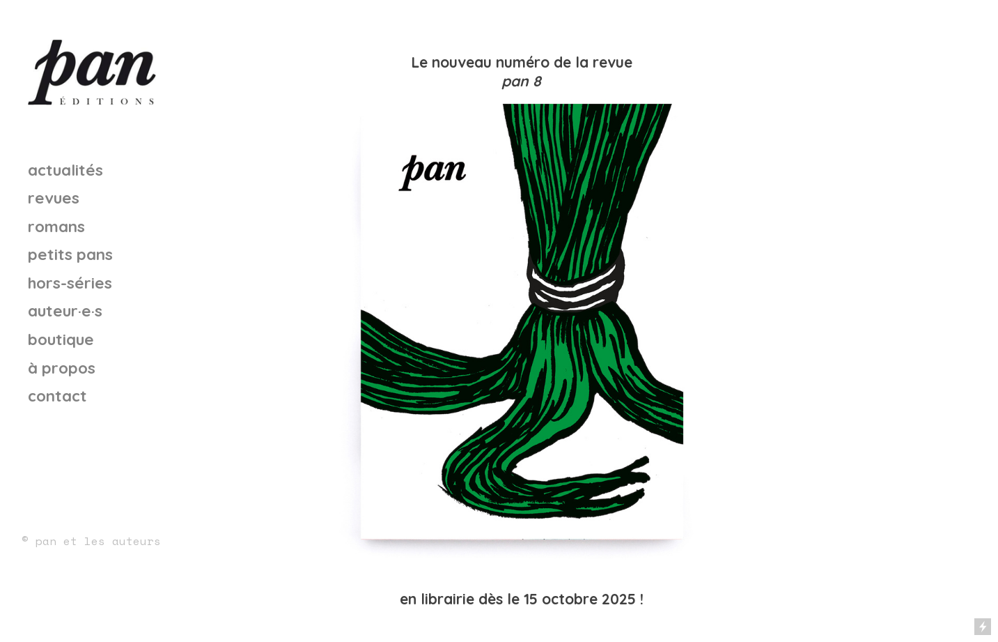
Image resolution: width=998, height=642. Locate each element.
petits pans (70, 254)
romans (56, 226)
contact (57, 395)
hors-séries (70, 283)
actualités (65, 170)
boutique (61, 339)
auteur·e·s (65, 310)
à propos (61, 368)
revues (53, 198)
